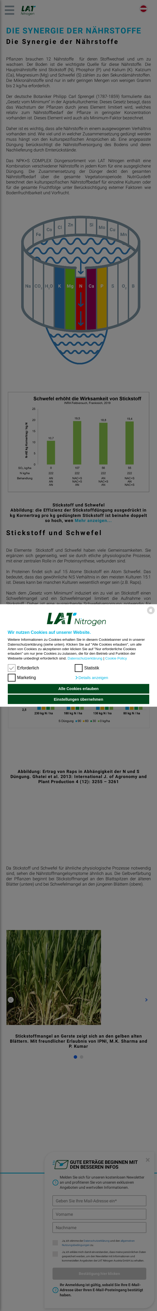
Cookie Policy (116, 658)
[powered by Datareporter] (151, 613)
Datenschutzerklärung (85, 658)
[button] (91, 678)
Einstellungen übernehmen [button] (78, 699)
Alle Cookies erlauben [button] (78, 689)
